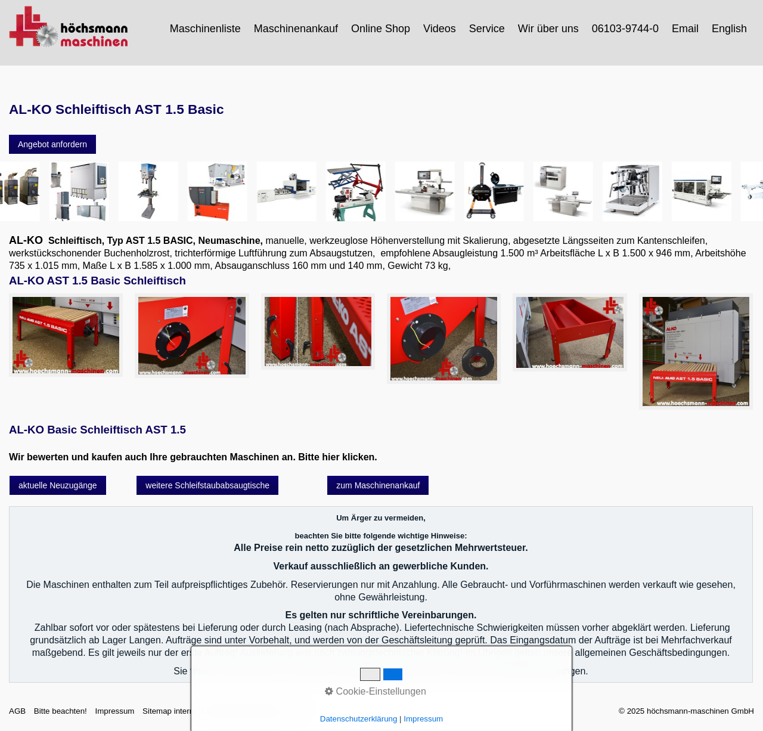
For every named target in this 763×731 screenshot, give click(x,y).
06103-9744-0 (625, 29)
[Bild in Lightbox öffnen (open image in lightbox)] (66, 335)
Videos (439, 29)
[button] (52, 144)
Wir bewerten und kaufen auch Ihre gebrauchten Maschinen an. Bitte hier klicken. (193, 457)
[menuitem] (206, 29)
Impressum (114, 711)
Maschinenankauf (296, 29)
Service (487, 29)
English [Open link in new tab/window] (729, 29)
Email (685, 29)
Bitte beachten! (60, 711)
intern (297, 711)
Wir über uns (548, 29)
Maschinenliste (205, 29)
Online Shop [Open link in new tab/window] (380, 29)
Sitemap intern (168, 711)
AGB (17, 711)
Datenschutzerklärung (241, 711)
